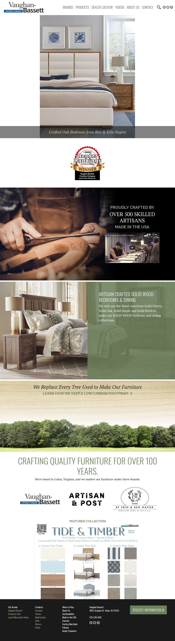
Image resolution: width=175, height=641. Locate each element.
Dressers (39, 610)
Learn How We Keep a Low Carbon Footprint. (87, 393)
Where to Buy (68, 607)
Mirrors (38, 624)
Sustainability (68, 614)
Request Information (148, 609)
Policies (65, 627)
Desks (37, 627)
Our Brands (13, 607)
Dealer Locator (102, 7)
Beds (37, 620)
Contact (147, 7)
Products (82, 7)
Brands (68, 7)
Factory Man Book (69, 624)
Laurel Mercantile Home (18, 617)
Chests (38, 614)
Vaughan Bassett (15, 610)
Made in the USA (69, 617)
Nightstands (40, 617)
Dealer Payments (69, 631)
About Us (133, 7)
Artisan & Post (14, 614)
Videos (119, 7)
